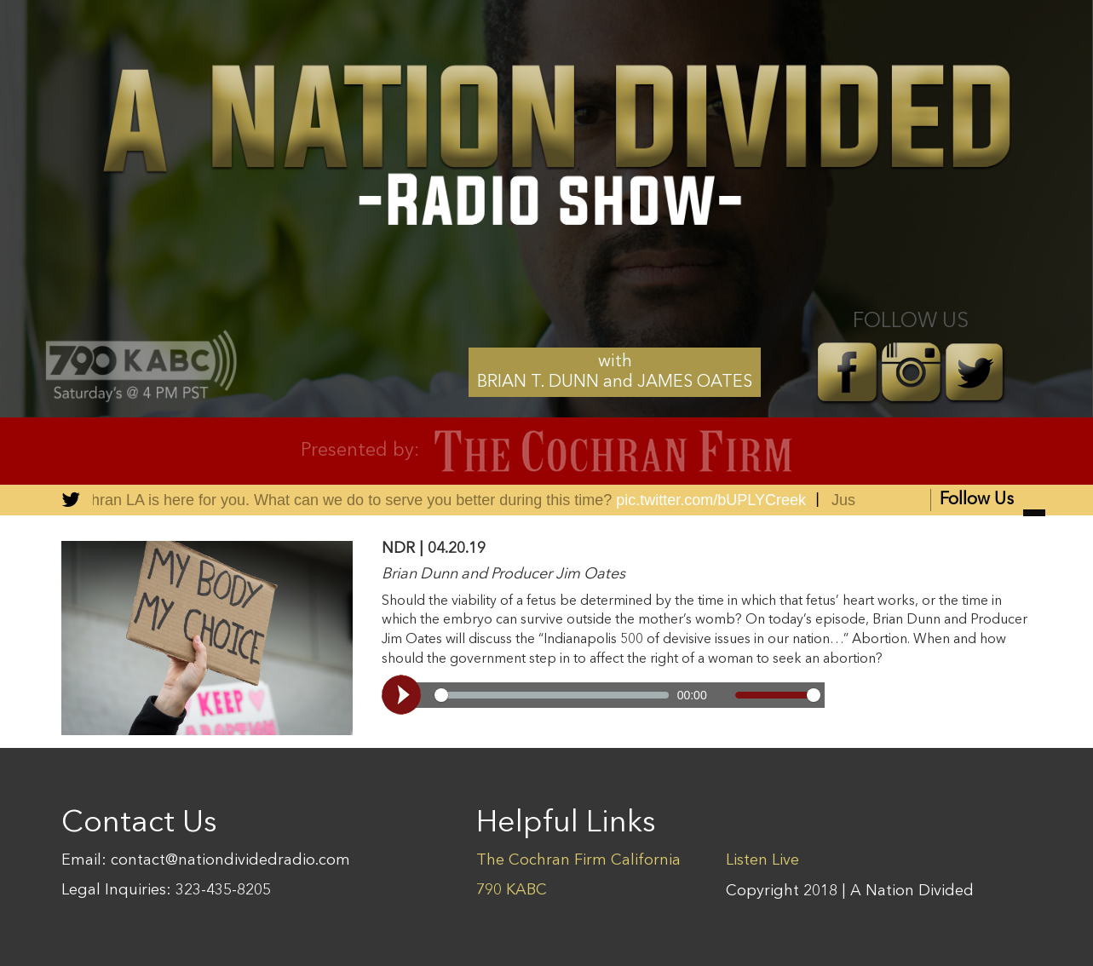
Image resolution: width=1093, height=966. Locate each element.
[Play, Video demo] (404, 695)
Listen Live (762, 860)
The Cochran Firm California (578, 860)
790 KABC (511, 890)
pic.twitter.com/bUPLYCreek (713, 500)
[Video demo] (603, 695)
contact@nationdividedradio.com (230, 860)
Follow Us (992, 501)
